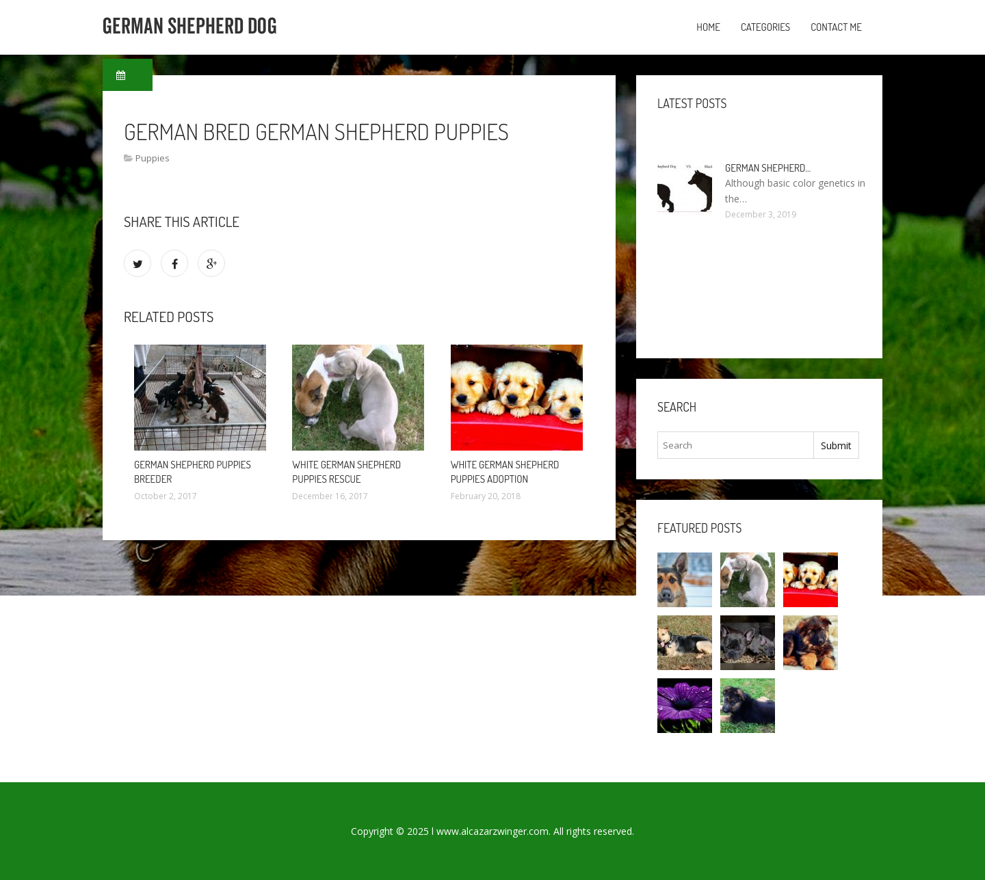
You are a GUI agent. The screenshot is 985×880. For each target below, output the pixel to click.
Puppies (152, 158)
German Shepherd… (768, 167)
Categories (765, 27)
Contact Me (836, 27)
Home (708, 27)
